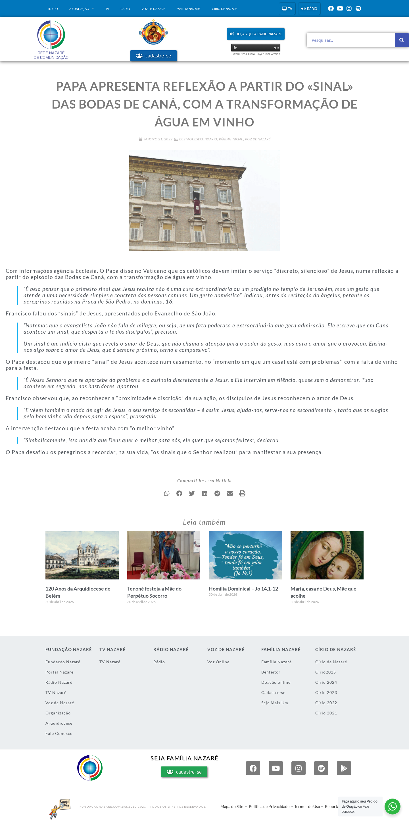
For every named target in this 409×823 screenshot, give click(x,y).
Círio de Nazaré (224, 9)
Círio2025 (325, 672)
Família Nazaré (188, 9)
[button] (256, 34)
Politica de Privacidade (269, 806)
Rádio (125, 9)
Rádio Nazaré (58, 682)
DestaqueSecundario (198, 139)
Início (53, 9)
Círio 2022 (326, 702)
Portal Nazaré (59, 672)
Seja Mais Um (274, 702)
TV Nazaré (55, 692)
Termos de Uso (307, 806)
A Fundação (81, 9)
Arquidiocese (58, 723)
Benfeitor (271, 672)
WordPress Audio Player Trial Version (256, 54)
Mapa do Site (231, 806)
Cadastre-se (273, 692)
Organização (58, 712)
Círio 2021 (326, 712)
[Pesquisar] (402, 40)
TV (107, 9)
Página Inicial (231, 139)
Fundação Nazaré (62, 661)
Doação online (276, 682)
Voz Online (218, 661)
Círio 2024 (326, 682)
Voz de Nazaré (153, 9)
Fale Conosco (59, 733)
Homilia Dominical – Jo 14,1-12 (243, 588)
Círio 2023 (326, 692)
